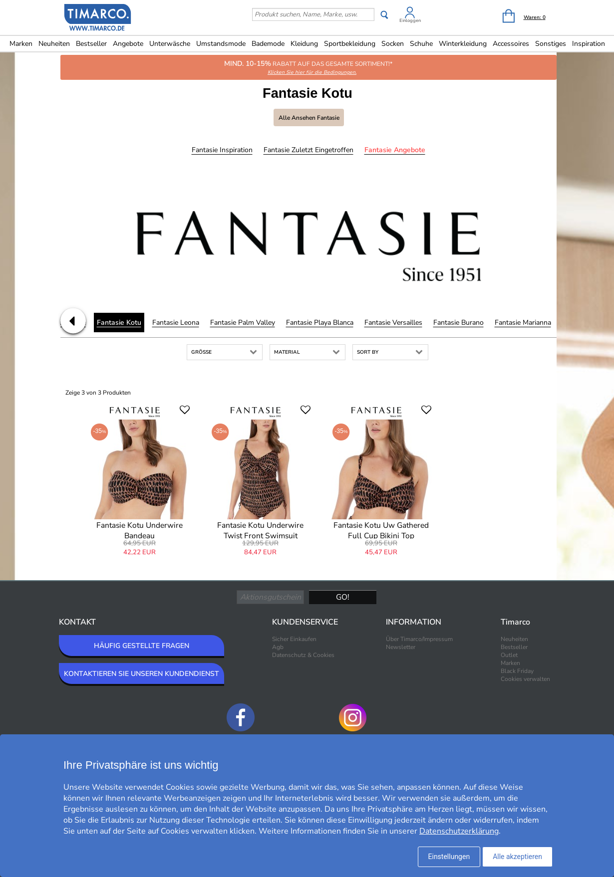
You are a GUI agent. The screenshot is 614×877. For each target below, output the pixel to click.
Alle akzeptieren (517, 857)
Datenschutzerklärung (459, 831)
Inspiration (588, 43)
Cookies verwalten (525, 679)
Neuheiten (54, 43)
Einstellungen (449, 857)
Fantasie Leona (175, 322)
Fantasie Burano (458, 322)
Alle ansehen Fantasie (309, 118)
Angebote (128, 43)
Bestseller (91, 43)
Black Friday (517, 671)
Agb (278, 647)
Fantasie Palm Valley (242, 322)
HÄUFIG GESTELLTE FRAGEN (141, 646)
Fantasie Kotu (119, 322)
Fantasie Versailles (393, 322)
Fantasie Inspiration (222, 150)
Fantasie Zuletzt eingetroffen (308, 150)
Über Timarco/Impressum (419, 639)
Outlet (509, 655)
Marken (20, 43)
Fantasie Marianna (523, 322)
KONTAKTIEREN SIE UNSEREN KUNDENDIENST (141, 673)
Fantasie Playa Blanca (319, 322)
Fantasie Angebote (394, 150)
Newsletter (400, 647)
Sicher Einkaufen (294, 639)
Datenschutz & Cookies (303, 655)
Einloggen (410, 20)
